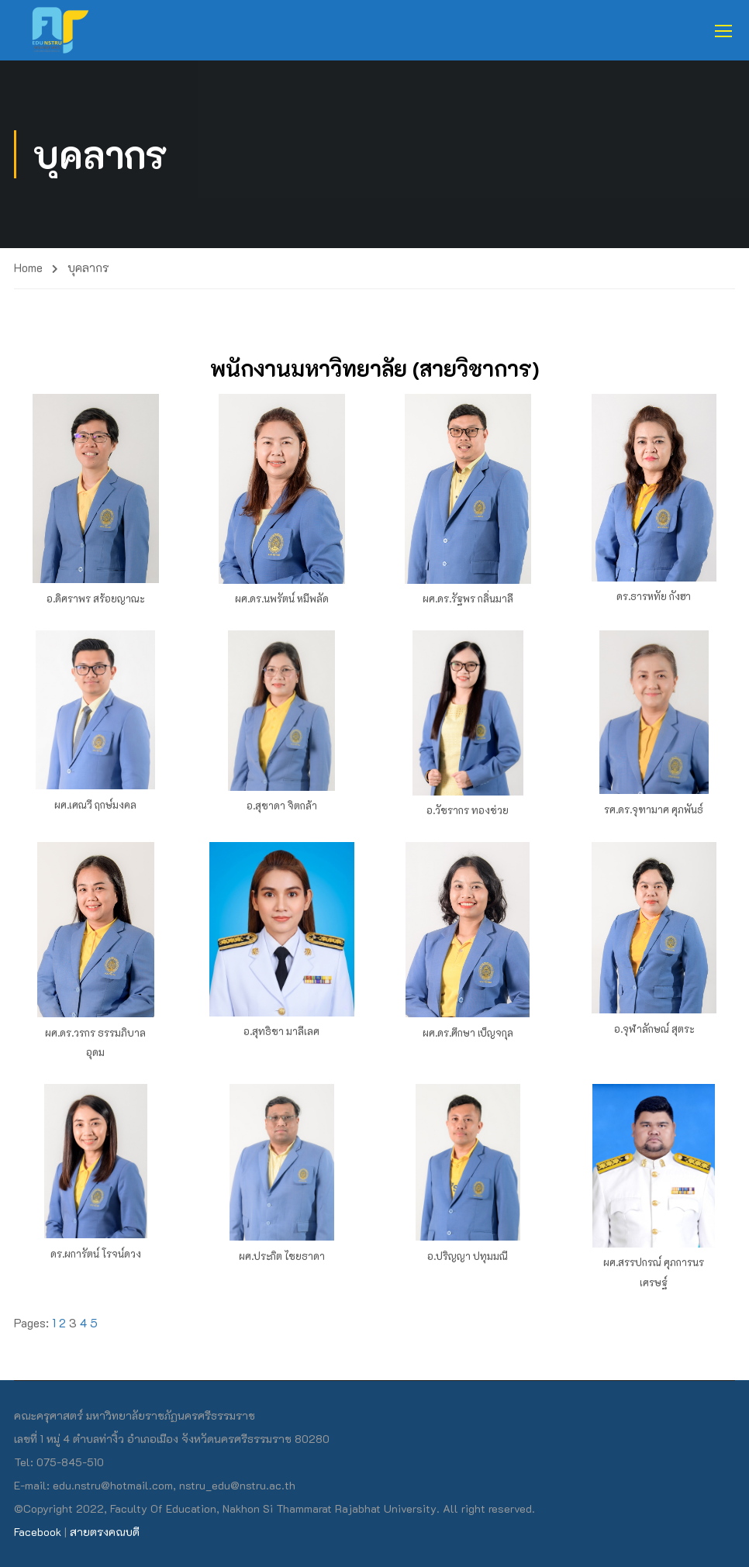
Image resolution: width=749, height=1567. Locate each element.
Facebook (37, 1531)
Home (28, 267)
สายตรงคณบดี (105, 1531)
